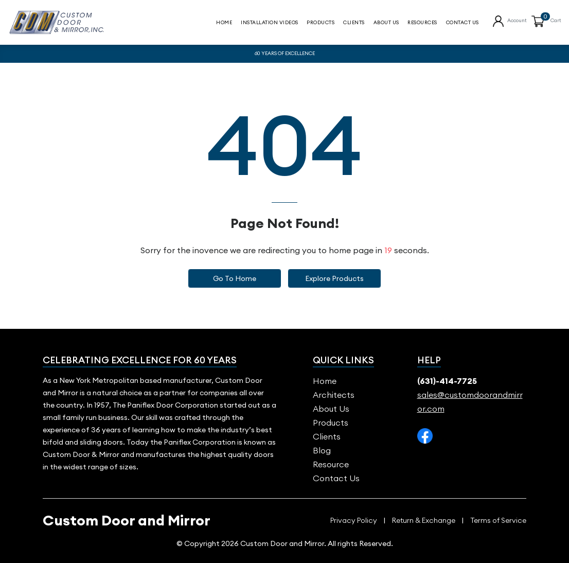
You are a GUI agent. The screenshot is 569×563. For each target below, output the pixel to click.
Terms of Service (498, 520)
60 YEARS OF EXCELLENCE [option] (285, 53)
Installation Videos (269, 23)
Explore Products (334, 278)
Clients (354, 23)
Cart (555, 20)
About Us (386, 23)
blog (322, 450)
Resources (422, 23)
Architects (333, 395)
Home (224, 23)
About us (331, 408)
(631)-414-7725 (447, 381)
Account (517, 20)
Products (320, 23)
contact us (462, 23)
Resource (331, 464)
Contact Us (336, 478)
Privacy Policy (353, 520)
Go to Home (234, 278)
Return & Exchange (423, 520)
